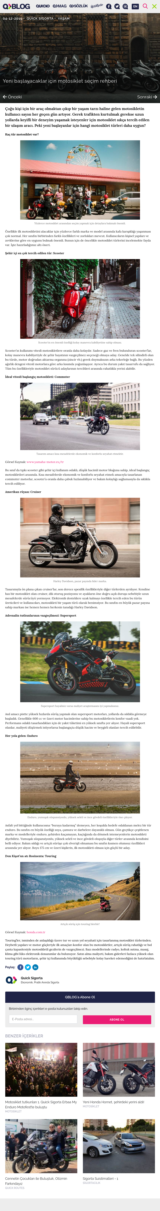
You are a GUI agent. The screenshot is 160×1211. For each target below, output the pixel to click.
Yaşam (65, 18)
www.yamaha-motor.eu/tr (45, 462)
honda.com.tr (36, 932)
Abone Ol (117, 1019)
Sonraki (146, 97)
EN (135, 6)
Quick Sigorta (41, 18)
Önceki (13, 97)
